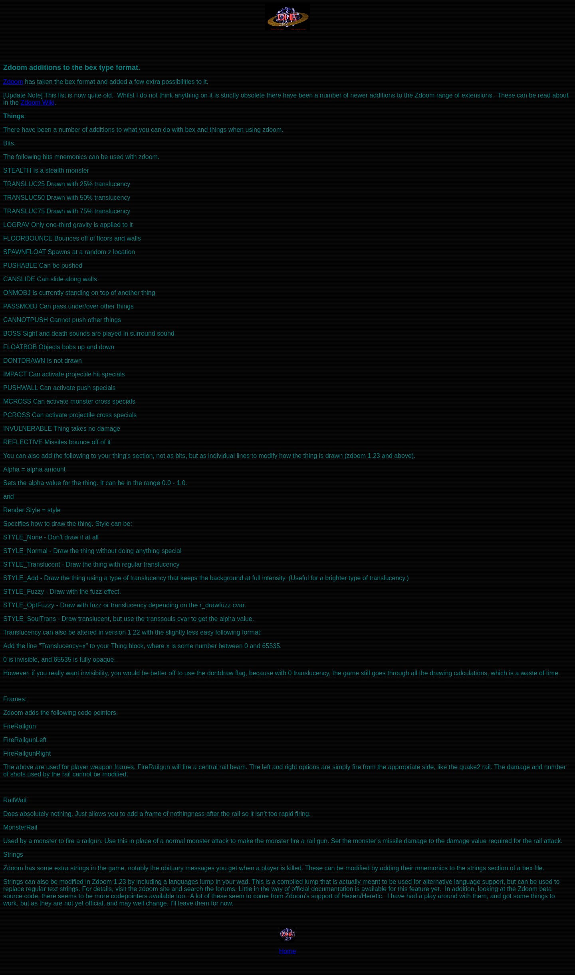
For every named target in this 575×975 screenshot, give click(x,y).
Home (287, 951)
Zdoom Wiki (37, 102)
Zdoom (13, 81)
